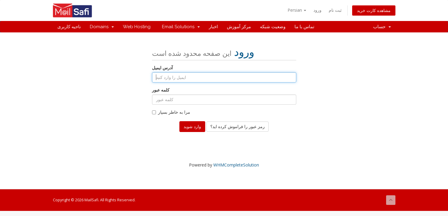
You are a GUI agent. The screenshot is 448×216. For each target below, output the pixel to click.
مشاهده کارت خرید (374, 10)
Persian (297, 10)
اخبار (213, 26)
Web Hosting (137, 26)
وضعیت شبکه (272, 26)
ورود (317, 10)
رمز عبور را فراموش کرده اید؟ (237, 126)
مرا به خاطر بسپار (171, 112)
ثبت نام (335, 10)
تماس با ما (304, 26)
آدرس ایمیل (162, 67)
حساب (382, 26)
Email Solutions (180, 26)
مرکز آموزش (239, 26)
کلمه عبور (160, 90)
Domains (102, 26)
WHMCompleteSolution (236, 165)
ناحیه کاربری (69, 26)
